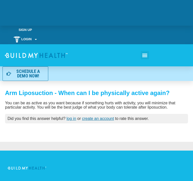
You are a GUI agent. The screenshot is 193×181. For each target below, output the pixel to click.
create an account (98, 118)
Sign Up (25, 30)
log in (71, 118)
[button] (145, 55)
